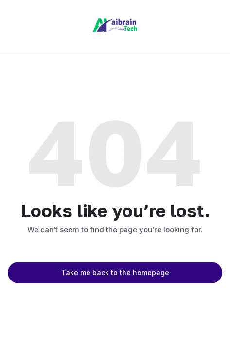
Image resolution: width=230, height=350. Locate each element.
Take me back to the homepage (115, 272)
